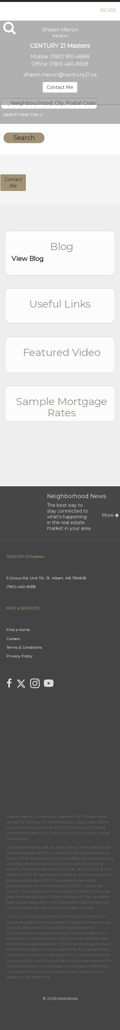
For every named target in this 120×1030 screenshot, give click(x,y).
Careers (13, 638)
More (108, 10)
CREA (58, 858)
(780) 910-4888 (70, 57)
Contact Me (60, 87)
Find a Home (18, 629)
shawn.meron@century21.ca (60, 75)
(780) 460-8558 (69, 64)
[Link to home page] (6, 10)
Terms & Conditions (24, 647)
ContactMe (13, 183)
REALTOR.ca (91, 891)
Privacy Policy (19, 655)
